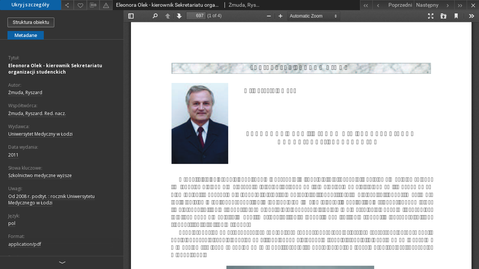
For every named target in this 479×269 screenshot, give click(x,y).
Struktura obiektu (31, 22)
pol (11, 223)
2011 (13, 155)
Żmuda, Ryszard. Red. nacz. (37, 113)
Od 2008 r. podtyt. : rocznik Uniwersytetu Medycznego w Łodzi (51, 199)
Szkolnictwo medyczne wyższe (40, 175)
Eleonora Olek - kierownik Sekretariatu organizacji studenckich (55, 68)
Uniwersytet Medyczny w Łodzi (40, 134)
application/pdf (24, 244)
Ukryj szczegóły (30, 4)
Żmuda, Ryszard (25, 92)
